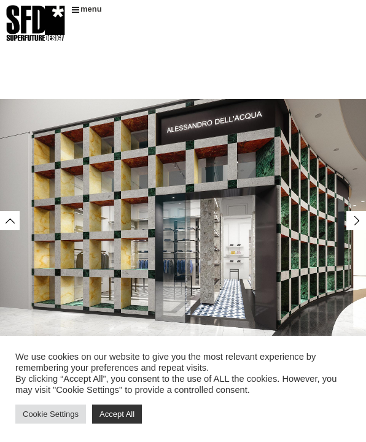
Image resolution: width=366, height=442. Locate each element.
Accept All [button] (116, 414)
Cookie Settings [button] (51, 414)
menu (87, 9)
